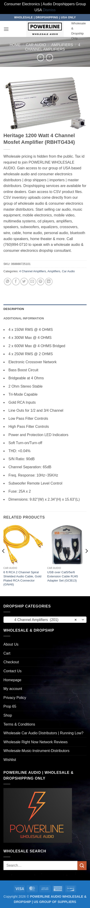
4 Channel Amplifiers (32, 271)
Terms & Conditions (19, 724)
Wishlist (9, 760)
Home (15, 45)
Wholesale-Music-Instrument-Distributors (36, 751)
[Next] (86, 560)
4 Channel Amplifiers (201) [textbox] (42, 620)
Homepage (12, 680)
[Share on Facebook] (16, 281)
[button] (6, 29)
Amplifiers (62, 45)
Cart (6, 653)
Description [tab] (13, 309)
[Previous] (3, 560)
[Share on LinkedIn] (49, 281)
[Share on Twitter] (24, 281)
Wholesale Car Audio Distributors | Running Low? (43, 733)
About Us (11, 644)
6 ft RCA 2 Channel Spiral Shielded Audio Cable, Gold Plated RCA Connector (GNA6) (22, 578)
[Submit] (82, 865)
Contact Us (12, 671)
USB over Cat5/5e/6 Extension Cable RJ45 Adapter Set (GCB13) (62, 576)
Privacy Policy (14, 698)
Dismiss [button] (49, 10)
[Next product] (40, 57)
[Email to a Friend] (32, 281)
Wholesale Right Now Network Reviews (35, 742)
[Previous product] (49, 57)
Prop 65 (9, 706)
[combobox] (45, 619)
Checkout (11, 662)
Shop (7, 715)
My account (12, 689)
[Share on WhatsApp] (7, 281)
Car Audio (36, 45)
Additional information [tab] (23, 318)
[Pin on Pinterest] (40, 281)
